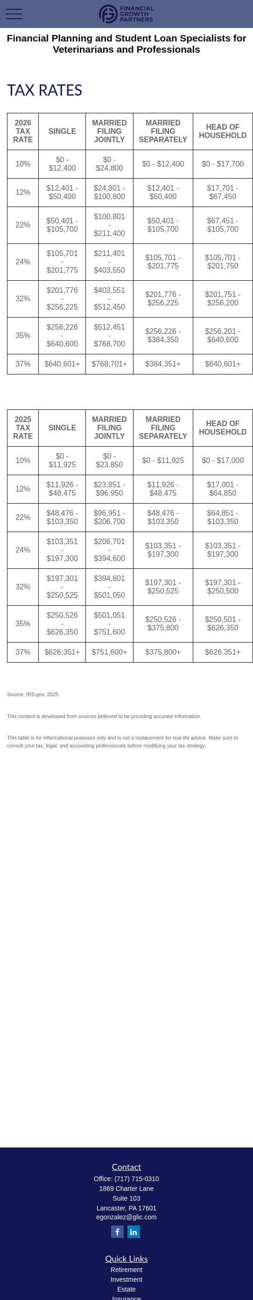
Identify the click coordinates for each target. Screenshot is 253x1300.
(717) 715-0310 (136, 1178)
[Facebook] (117, 1231)
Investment (126, 1279)
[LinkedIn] (133, 1231)
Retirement (126, 1269)
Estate (126, 1289)
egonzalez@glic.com (126, 1217)
